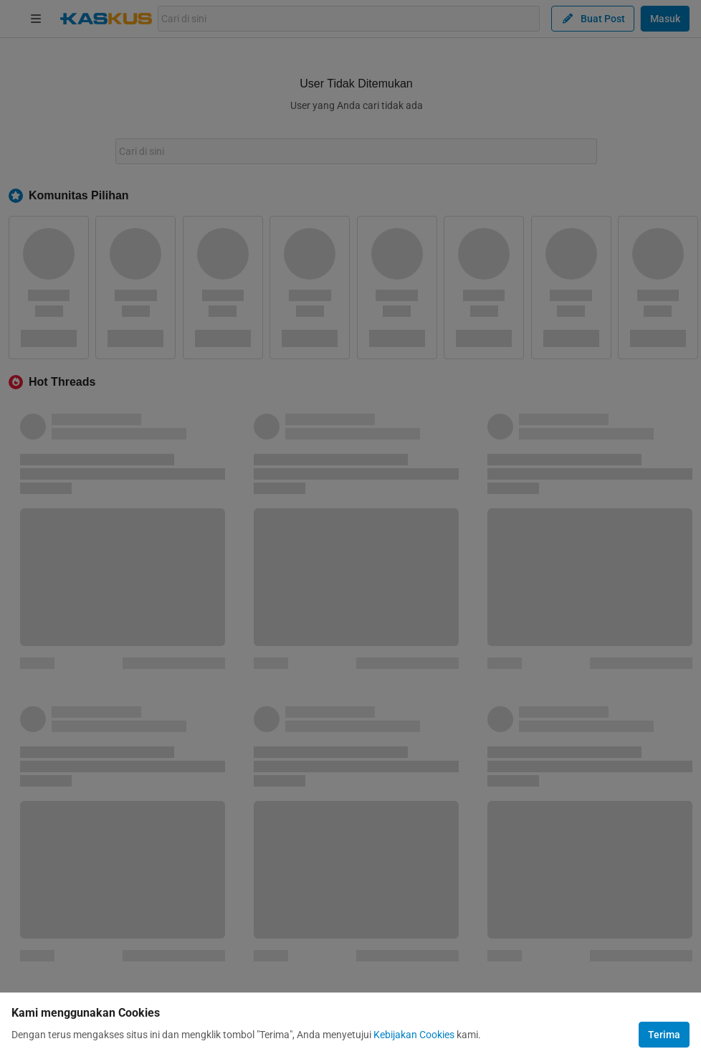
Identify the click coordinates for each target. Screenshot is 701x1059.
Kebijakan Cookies (413, 1034)
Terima (664, 1034)
